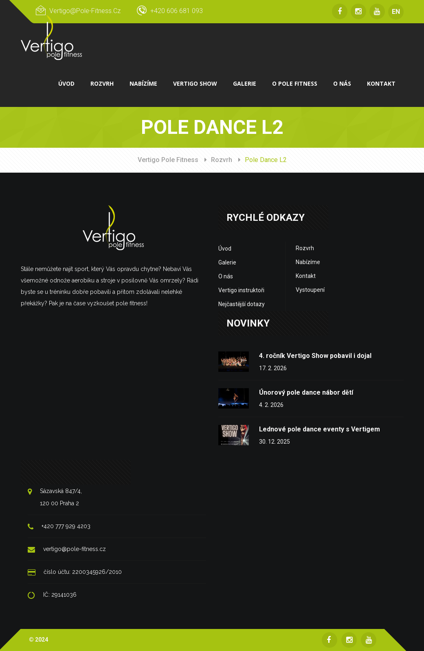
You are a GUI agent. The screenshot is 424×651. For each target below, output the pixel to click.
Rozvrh (221, 159)
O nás (225, 276)
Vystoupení (310, 289)
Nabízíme (308, 261)
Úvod (224, 248)
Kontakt (306, 275)
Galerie (227, 262)
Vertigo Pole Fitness (168, 159)
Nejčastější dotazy (241, 303)
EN (396, 12)
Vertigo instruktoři (241, 290)
